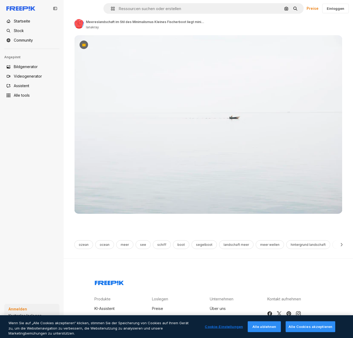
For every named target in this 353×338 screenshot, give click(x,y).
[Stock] (31, 30)
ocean (105, 245)
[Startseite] (31, 21)
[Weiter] (341, 244)
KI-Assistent (104, 308)
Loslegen (160, 299)
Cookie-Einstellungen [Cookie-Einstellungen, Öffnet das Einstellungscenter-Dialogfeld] (224, 330)
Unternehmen (221, 299)
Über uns (218, 308)
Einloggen (335, 8)
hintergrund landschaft (308, 245)
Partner (158, 318)
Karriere (217, 318)
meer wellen (270, 245)
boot (181, 245)
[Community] (31, 40)
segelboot (204, 245)
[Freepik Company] (109, 282)
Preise (313, 8)
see (143, 245)
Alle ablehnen (264, 330)
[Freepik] (20, 8)
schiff (161, 245)
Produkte (102, 299)
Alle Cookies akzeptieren (310, 330)
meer (125, 245)
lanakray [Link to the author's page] (92, 27)
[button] (110, 9)
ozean (84, 245)
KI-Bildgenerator (108, 318)
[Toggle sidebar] (55, 8)
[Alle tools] (31, 95)
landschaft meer (236, 245)
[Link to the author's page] (79, 24)
